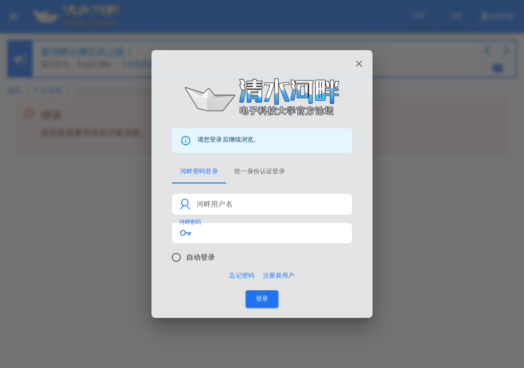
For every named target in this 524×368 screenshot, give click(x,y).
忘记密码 (241, 275)
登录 (262, 298)
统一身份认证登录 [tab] (259, 171)
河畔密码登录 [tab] (199, 171)
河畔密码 (190, 222)
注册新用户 (279, 275)
